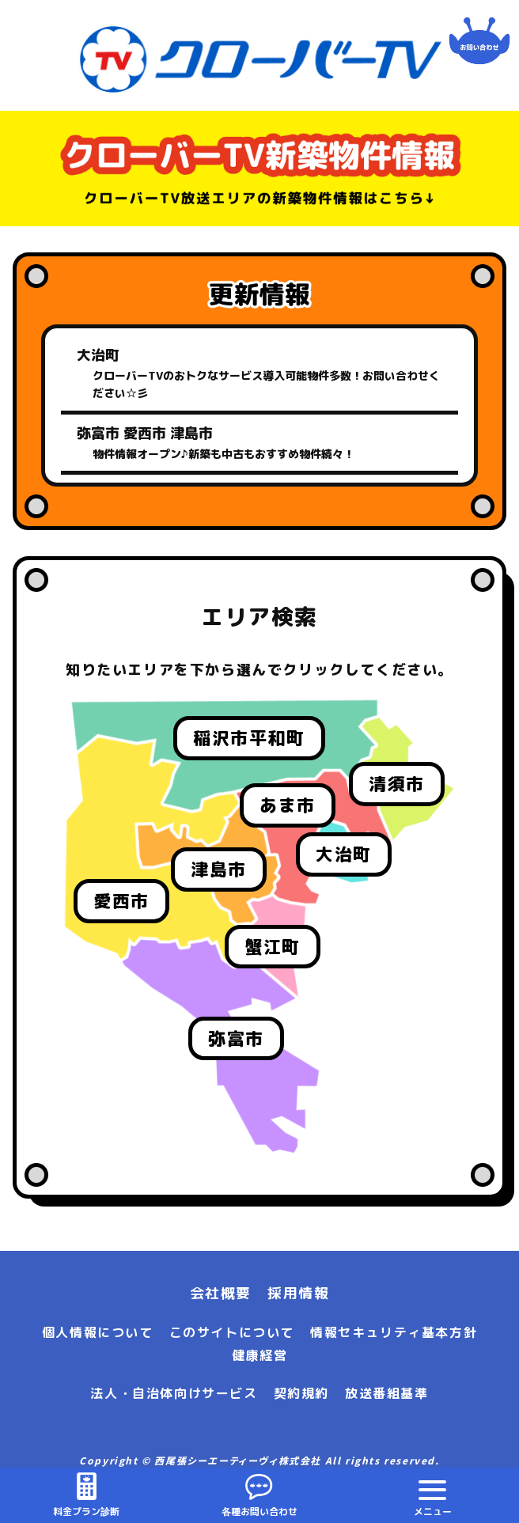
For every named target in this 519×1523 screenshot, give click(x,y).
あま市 (288, 805)
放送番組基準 (387, 1393)
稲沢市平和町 (249, 738)
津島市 (219, 869)
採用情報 (298, 1293)
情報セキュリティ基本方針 (393, 1332)
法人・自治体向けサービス (173, 1393)
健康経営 (259, 1355)
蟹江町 (272, 946)
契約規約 (301, 1393)
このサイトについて (231, 1332)
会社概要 (221, 1293)
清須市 (397, 783)
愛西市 (121, 900)
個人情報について (97, 1332)
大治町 (344, 854)
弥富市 (236, 1038)
